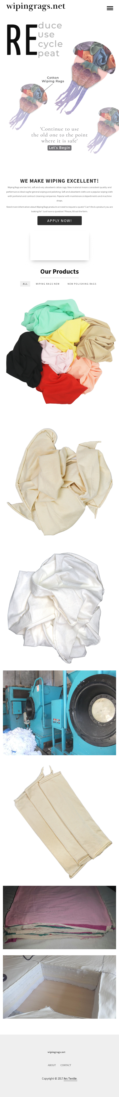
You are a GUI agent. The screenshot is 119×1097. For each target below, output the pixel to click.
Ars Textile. (70, 1078)
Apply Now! (59, 220)
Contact (65, 1065)
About (52, 1065)
